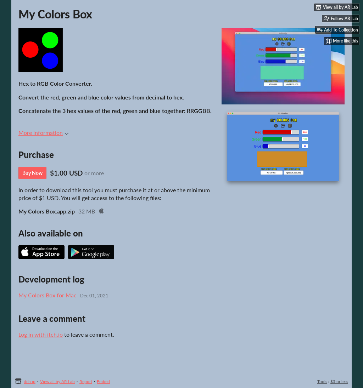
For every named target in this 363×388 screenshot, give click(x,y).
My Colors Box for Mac (47, 295)
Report (85, 381)
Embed (103, 381)
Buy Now (32, 173)
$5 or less (339, 381)
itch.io (29, 381)
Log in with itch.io (40, 334)
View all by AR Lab (57, 381)
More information (43, 132)
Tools (322, 381)
